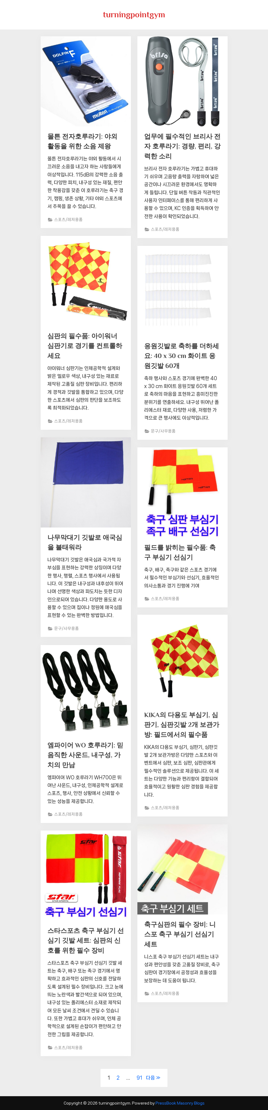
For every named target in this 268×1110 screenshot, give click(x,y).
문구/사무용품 (163, 432)
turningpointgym (134, 14)
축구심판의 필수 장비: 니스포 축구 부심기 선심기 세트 (181, 934)
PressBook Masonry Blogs (180, 1103)
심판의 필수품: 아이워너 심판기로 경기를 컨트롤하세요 (83, 346)
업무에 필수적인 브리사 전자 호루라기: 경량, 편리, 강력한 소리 (179, 146)
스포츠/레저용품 (68, 221)
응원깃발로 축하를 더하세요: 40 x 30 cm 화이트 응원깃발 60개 (179, 356)
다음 (150, 1077)
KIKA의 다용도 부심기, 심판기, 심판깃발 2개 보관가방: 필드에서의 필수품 (182, 725)
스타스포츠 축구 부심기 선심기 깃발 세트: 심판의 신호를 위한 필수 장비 (84, 941)
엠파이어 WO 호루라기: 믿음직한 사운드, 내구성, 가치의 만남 (84, 755)
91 (139, 1077)
